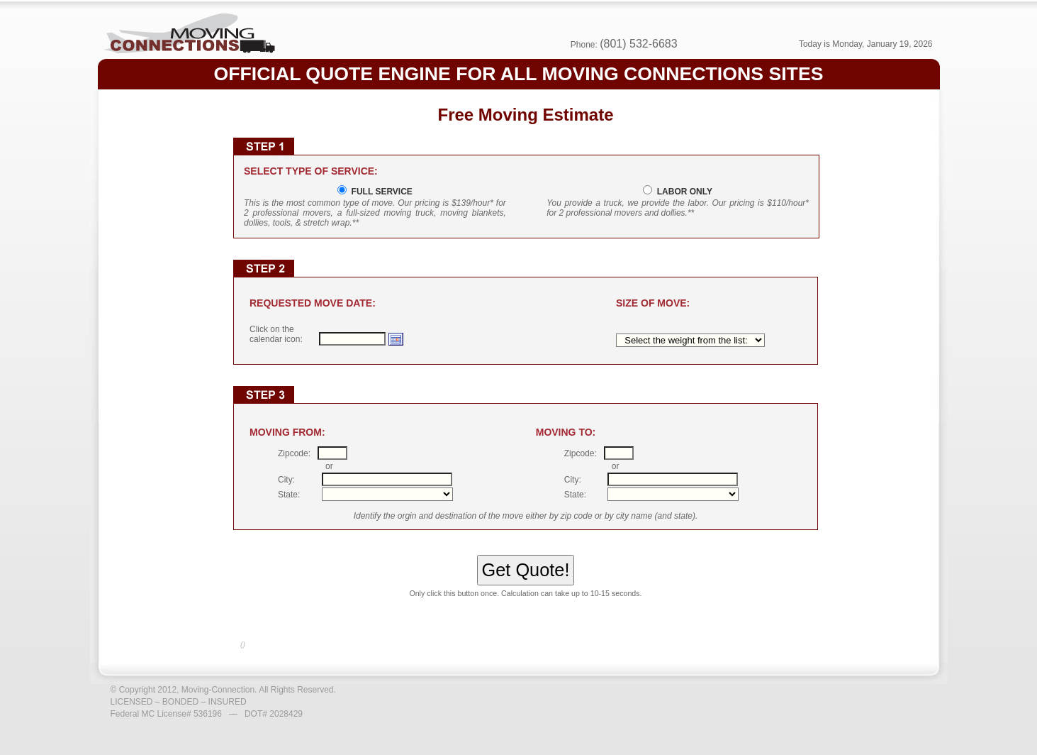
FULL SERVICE (380, 192)
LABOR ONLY (682, 192)
